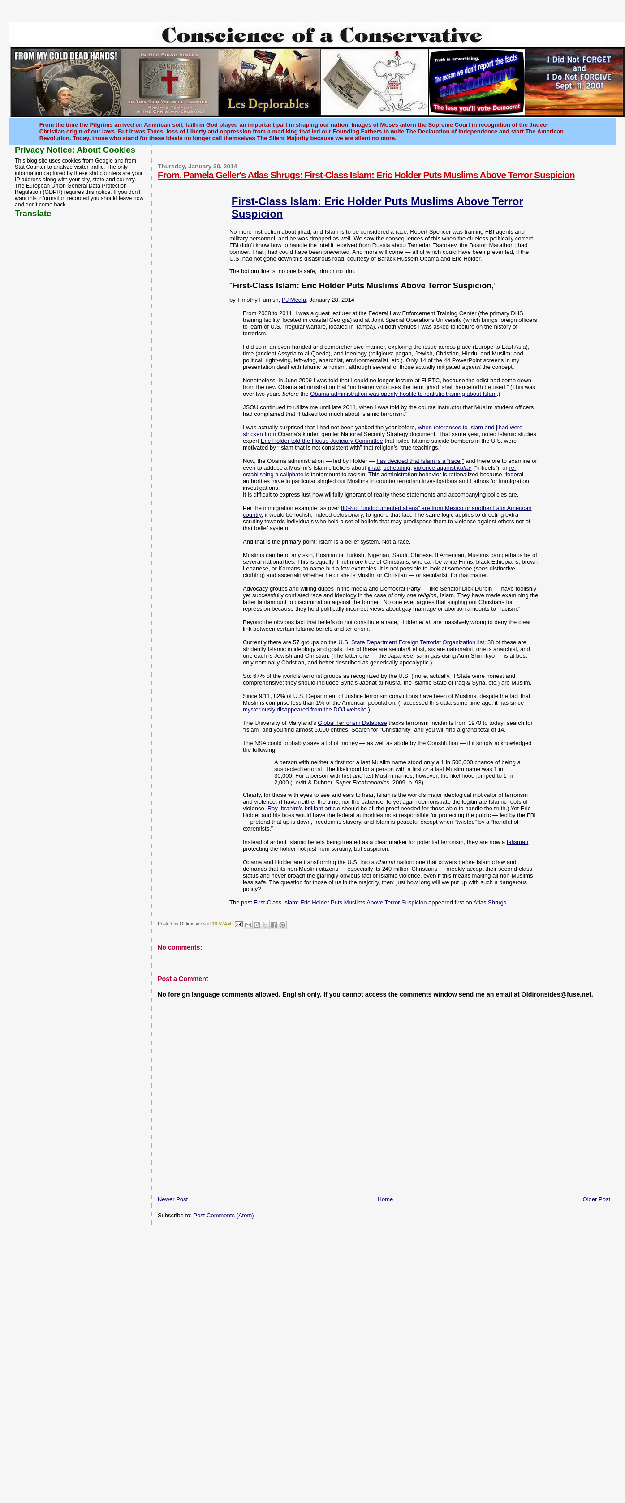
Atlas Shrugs (490, 902)
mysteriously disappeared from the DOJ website (304, 709)
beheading (396, 467)
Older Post (596, 1199)
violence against (442, 467)
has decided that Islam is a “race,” (420, 461)
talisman (517, 842)
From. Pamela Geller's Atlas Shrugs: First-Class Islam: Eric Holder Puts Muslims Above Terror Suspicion (366, 175)
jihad (374, 467)
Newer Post (173, 1199)
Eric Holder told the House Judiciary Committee (322, 440)
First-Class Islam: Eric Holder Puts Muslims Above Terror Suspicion (340, 902)
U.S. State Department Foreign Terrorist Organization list (411, 642)
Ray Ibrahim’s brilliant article (303, 808)
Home (385, 1199)
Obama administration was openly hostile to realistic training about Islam (403, 393)
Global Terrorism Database (352, 722)
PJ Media (294, 299)
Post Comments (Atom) (223, 1215)
